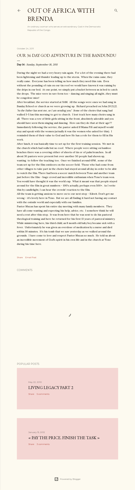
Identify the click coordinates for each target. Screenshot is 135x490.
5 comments (43, 394)
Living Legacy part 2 (50, 387)
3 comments (43, 444)
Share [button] (20, 257)
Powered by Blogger (67, 479)
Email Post (30, 257)
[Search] (116, 9)
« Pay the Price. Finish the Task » (64, 437)
